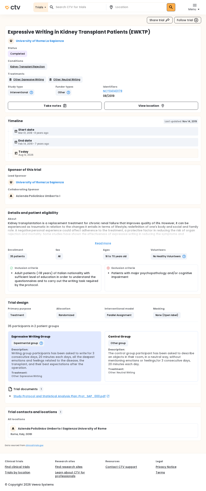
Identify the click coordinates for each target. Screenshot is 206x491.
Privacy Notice (166, 467)
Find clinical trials (17, 467)
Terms (160, 472)
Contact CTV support (121, 467)
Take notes (55, 106)
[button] (27, 66)
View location (151, 106)
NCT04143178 (112, 91)
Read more (103, 243)
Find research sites (68, 467)
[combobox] (79, 7)
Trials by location (17, 472)
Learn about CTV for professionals (70, 474)
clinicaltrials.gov (34, 445)
